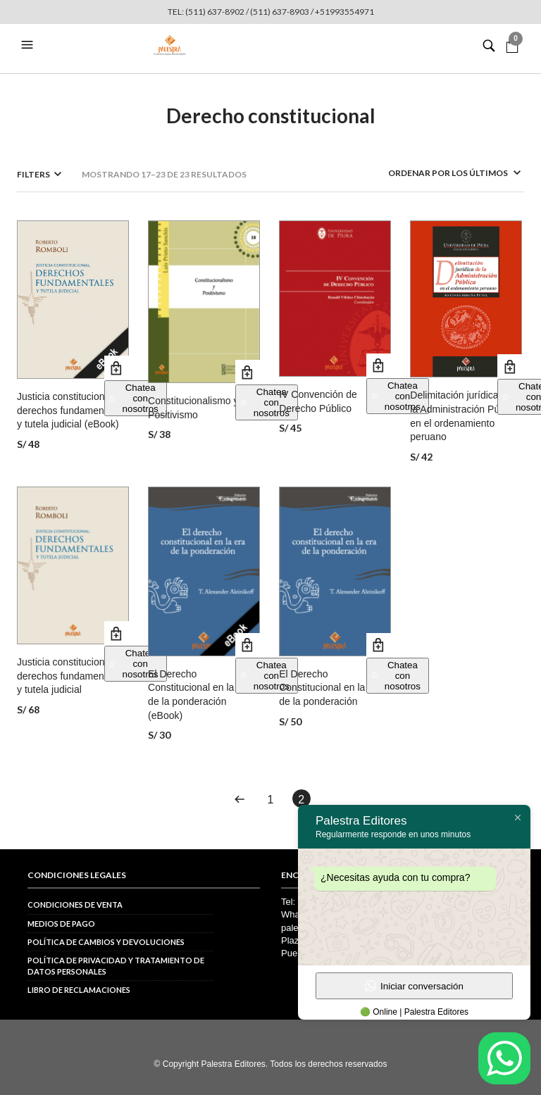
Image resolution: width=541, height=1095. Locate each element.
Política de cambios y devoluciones (106, 941)
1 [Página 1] (271, 800)
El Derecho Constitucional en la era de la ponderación (330, 687)
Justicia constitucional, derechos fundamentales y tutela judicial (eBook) (71, 410)
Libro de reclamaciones (78, 989)
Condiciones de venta (75, 904)
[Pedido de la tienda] (436, 173)
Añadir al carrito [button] (116, 368)
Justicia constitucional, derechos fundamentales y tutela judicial (71, 675)
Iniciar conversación (414, 985)
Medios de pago (61, 923)
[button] (28, 45)
